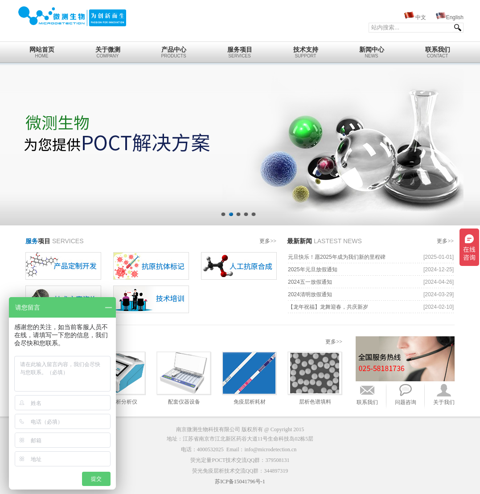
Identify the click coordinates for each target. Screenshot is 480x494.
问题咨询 (405, 402)
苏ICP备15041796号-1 (240, 481)
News (371, 49)
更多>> (267, 241)
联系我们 (367, 402)
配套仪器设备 (184, 402)
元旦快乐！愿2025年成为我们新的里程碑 (337, 257)
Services (239, 49)
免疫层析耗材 (250, 402)
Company (107, 49)
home (41, 49)
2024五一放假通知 (310, 282)
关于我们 (444, 402)
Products (173, 49)
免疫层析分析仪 (118, 402)
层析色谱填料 (315, 402)
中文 (420, 17)
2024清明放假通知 (310, 294)
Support (305, 49)
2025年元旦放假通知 (312, 269)
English (455, 17)
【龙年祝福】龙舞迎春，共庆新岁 (328, 307)
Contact (437, 49)
